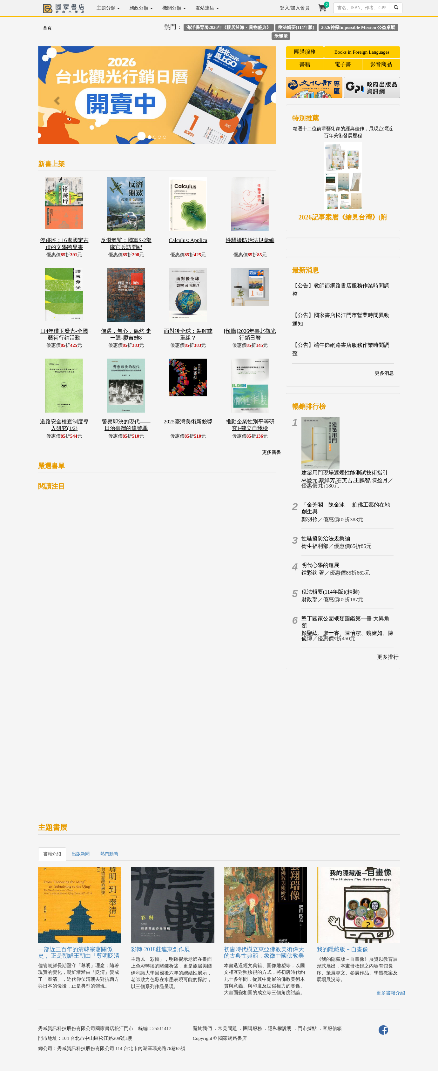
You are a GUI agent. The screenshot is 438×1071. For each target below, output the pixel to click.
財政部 (309, 599)
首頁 (47, 28)
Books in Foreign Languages (361, 52)
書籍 (305, 64)
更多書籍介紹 (390, 992)
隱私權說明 (280, 1028)
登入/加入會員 (295, 7)
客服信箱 (332, 1028)
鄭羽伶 (309, 519)
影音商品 (381, 64)
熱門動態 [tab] (109, 854)
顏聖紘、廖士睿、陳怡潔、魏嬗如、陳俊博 (347, 636)
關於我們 (202, 1028)
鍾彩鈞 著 (312, 573)
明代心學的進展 (320, 565)
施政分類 (141, 7)
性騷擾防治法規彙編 (325, 539)
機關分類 (174, 7)
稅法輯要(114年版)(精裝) (330, 592)
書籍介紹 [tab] (52, 854)
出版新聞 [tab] (81, 854)
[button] (56, 98)
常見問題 (227, 1028)
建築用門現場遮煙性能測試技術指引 (344, 473)
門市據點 (307, 1028)
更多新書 (271, 452)
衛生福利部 (314, 546)
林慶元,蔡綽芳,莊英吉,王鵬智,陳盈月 (344, 480)
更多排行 (388, 657)
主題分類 (108, 7)
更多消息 (384, 373)
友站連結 (207, 7)
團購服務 (305, 52)
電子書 (343, 64)
